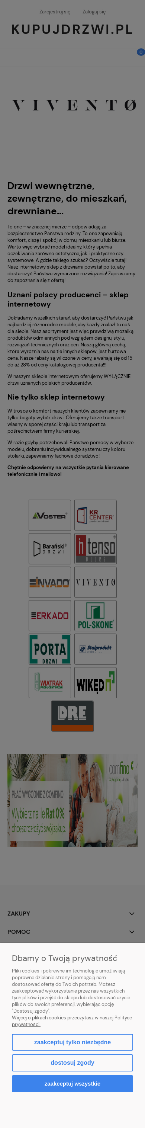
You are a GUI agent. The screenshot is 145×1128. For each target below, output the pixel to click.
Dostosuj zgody (72, 1063)
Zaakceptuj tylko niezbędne (72, 1042)
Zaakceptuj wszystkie (72, 1083)
